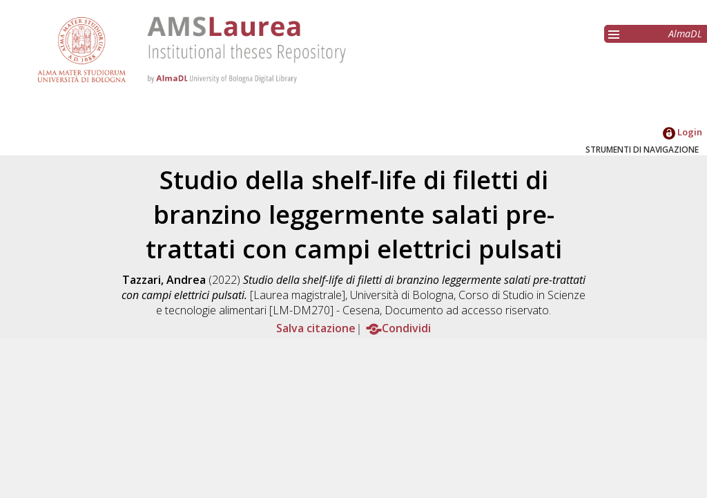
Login (682, 132)
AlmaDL (685, 33)
